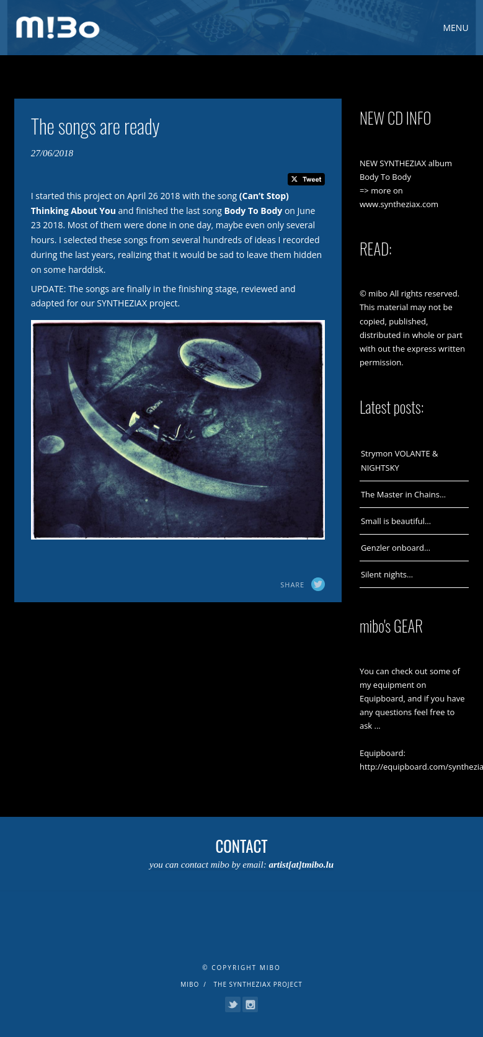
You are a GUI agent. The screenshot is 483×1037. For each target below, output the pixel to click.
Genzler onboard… (395, 547)
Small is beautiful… (396, 521)
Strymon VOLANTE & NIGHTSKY (399, 460)
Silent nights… (387, 574)
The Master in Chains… (403, 494)
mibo (189, 984)
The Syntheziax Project (258, 984)
